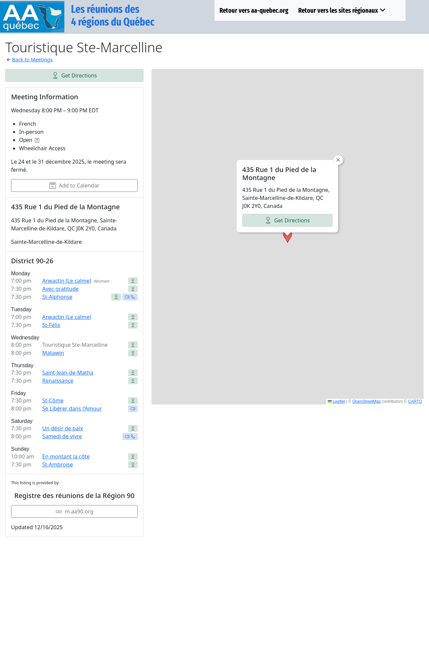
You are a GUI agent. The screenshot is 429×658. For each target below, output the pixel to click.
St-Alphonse (57, 296)
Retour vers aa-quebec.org (254, 10)
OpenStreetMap (366, 401)
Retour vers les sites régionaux (342, 10)
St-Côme (53, 400)
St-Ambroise (57, 464)
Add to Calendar (74, 185)
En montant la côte (65, 456)
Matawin (53, 353)
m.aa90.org (74, 511)
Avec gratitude (60, 288)
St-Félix (51, 325)
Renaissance (57, 380)
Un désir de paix (62, 428)
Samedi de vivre (62, 436)
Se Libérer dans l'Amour (72, 408)
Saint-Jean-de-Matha (67, 372)
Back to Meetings (32, 59)
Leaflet (336, 401)
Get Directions (74, 75)
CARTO (415, 401)
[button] (287, 236)
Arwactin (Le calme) (66, 280)
